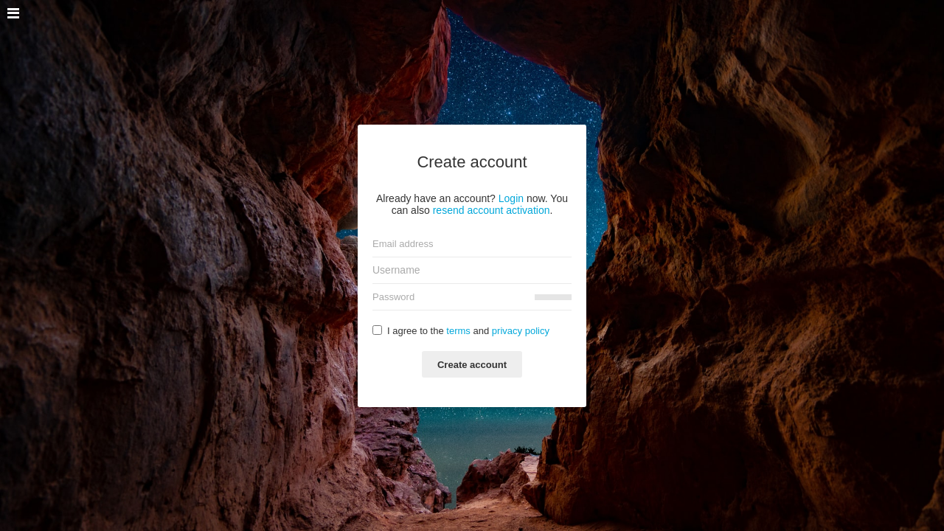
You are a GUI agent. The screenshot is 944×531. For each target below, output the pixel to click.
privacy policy (520, 330)
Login (511, 198)
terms (458, 330)
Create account (472, 364)
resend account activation (491, 210)
